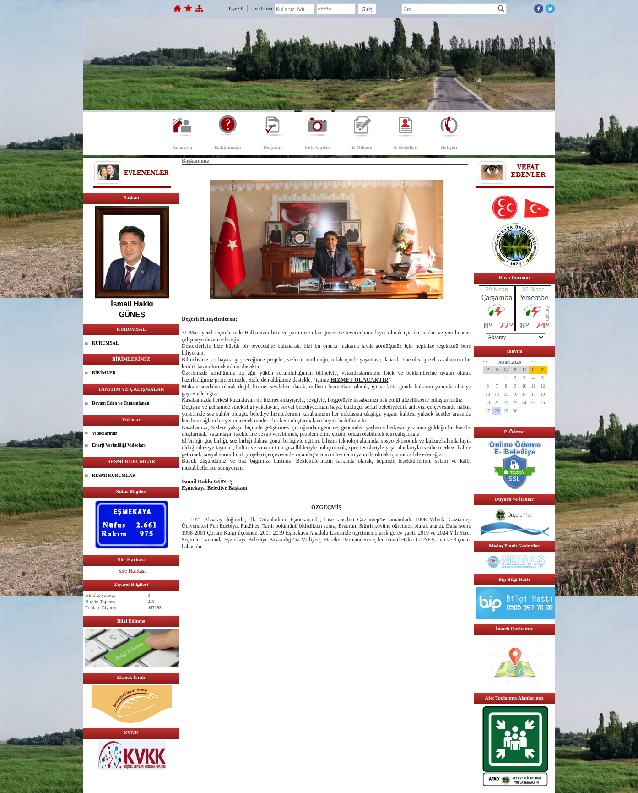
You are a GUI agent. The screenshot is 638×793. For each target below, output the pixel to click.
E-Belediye (405, 147)
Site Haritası (132, 571)
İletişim (449, 147)
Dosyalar (272, 147)
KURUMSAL (105, 342)
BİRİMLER (104, 372)
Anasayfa (182, 147)
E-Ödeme (361, 147)
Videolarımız (104, 433)
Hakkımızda (227, 147)
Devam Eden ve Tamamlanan (120, 402)
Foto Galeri (317, 147)
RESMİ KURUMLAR (113, 475)
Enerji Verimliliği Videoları (119, 445)
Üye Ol (236, 8)
